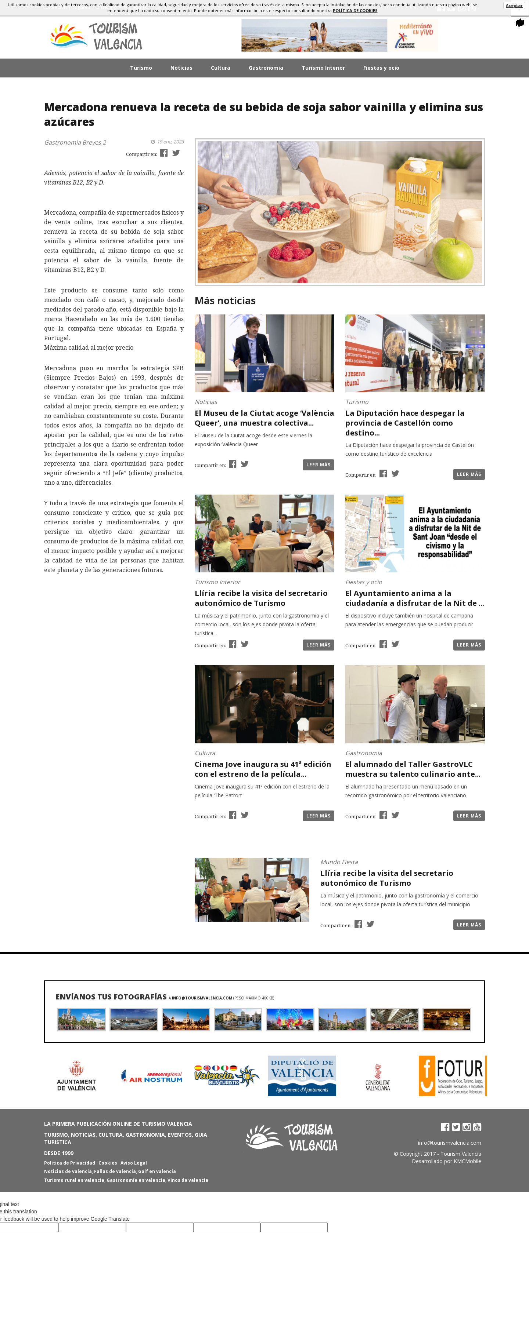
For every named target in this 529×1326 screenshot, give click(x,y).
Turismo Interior (323, 67)
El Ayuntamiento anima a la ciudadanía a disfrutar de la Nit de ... (414, 598)
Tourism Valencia (460, 1153)
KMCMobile (467, 1161)
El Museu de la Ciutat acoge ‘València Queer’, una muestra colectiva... (264, 418)
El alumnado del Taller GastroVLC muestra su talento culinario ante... (413, 769)
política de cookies (355, 10)
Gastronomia (266, 67)
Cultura (220, 67)
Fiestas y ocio (381, 67)
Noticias (181, 67)
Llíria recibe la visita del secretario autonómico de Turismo (261, 598)
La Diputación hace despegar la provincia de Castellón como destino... (405, 423)
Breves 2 (94, 142)
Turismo (141, 67)
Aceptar (514, 5)
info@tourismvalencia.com (202, 998)
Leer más (318, 465)
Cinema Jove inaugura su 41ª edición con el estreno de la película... (263, 769)
